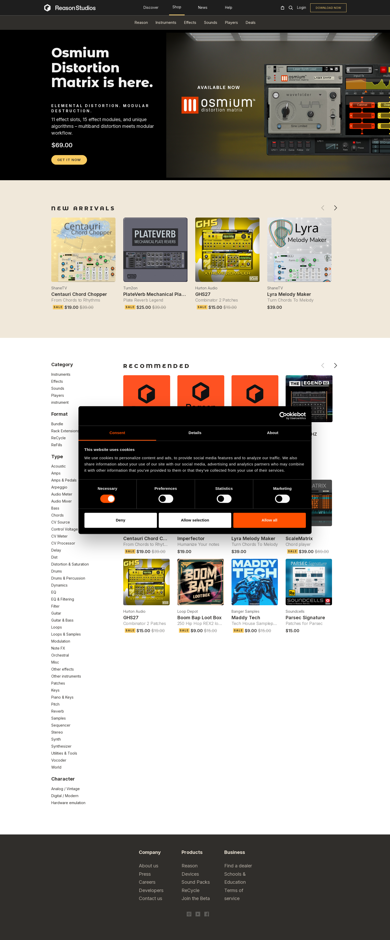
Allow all (269, 520)
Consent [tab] (117, 432)
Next (335, 208)
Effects (190, 22)
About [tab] (272, 432)
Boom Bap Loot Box (199, 617)
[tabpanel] (195, 168)
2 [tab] (61, 173)
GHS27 (203, 294)
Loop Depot (187, 611)
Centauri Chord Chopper (79, 294)
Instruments (166, 22)
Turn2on (130, 288)
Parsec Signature (305, 617)
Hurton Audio (206, 288)
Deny (120, 520)
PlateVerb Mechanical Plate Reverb (163, 294)
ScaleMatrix (299, 538)
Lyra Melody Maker (289, 294)
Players (231, 22)
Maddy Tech (246, 617)
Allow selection (195, 520)
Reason (141, 22)
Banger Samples (245, 611)
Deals (251, 22)
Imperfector (191, 538)
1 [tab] (54, 173)
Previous (322, 208)
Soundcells (295, 611)
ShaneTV (59, 288)
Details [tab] (195, 432)
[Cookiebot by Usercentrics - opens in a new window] (283, 416)
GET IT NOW (69, 160)
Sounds (210, 22)
